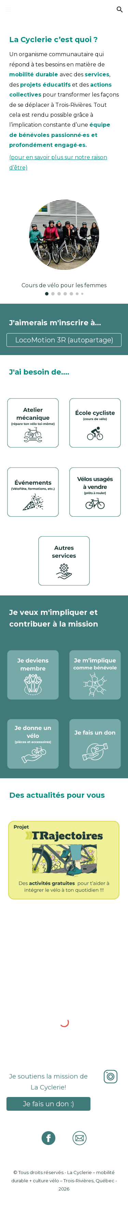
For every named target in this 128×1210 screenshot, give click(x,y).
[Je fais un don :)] (48, 1104)
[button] (8, 9)
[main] (64, 101)
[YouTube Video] (64, 947)
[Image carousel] (64, 243)
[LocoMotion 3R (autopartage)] (64, 340)
